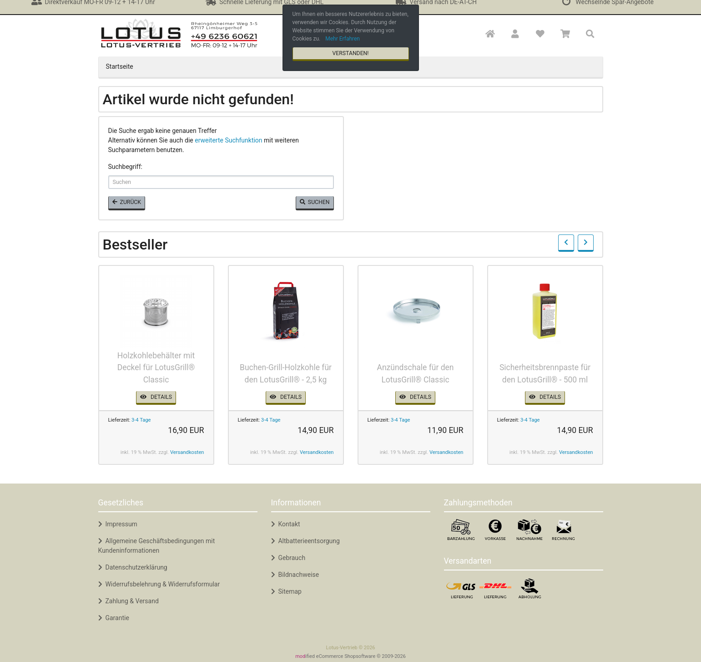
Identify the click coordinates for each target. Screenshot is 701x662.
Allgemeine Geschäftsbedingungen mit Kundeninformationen (156, 545)
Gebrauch (288, 557)
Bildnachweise (295, 574)
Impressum (117, 524)
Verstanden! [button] (350, 53)
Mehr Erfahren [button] (342, 39)
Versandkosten (187, 452)
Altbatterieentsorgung (305, 541)
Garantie (113, 617)
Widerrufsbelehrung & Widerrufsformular (159, 584)
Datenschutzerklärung (132, 567)
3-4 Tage (141, 420)
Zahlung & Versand (128, 601)
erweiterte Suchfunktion (228, 140)
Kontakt (285, 524)
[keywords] (221, 182)
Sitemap (286, 591)
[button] (514, 34)
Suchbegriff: (125, 166)
